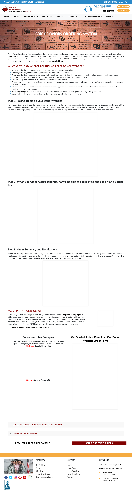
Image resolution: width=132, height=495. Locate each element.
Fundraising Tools (73, 474)
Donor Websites (73, 471)
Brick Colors (40, 471)
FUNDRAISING (31, 16)
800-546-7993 (104, 11)
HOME (6, 16)
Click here (30, 346)
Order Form (71, 468)
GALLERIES (74, 16)
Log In (69, 465)
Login (121, 2)
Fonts (38, 468)
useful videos (57, 61)
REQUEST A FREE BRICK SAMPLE (32, 443)
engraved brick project (72, 315)
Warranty (70, 477)
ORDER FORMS (110, 2)
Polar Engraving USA (20, 92)
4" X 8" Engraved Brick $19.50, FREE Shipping (24, 2)
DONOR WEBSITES (93, 16)
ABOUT (17, 16)
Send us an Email (109, 475)
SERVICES (47, 16)
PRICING (60, 16)
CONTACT (110, 16)
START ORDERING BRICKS (99, 443)
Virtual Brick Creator (43, 474)
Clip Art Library (41, 465)
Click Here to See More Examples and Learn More (28, 328)
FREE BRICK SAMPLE (123, 6)
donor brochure (70, 59)
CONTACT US (123, 10)
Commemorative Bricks (44, 477)
